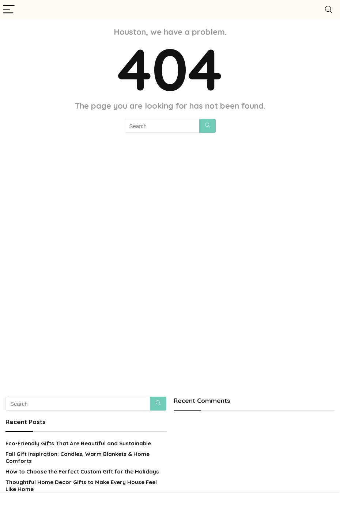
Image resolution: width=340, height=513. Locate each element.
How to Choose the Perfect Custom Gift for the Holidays (82, 471)
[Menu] (9, 9)
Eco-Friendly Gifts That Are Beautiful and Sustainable (78, 443)
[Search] (328, 9)
